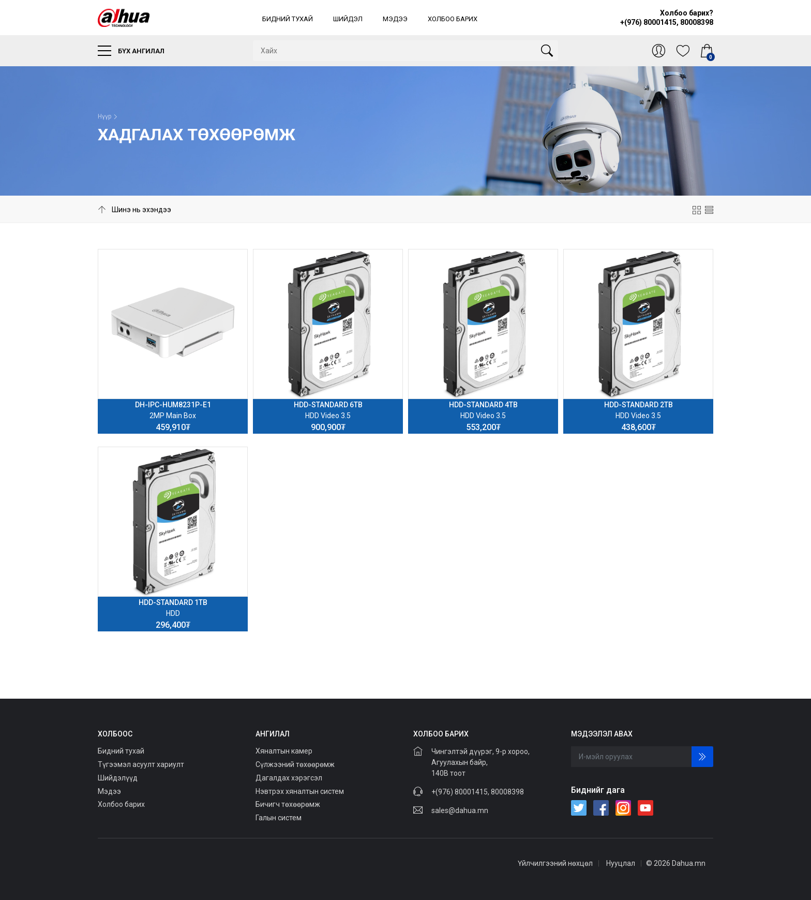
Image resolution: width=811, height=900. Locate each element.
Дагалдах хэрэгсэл (289, 778)
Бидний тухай (287, 19)
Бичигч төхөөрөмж (288, 804)
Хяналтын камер (284, 751)
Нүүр (104, 116)
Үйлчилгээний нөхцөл (555, 863)
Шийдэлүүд (118, 778)
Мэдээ (395, 19)
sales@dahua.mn (459, 810)
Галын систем (279, 818)
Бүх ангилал (131, 50)
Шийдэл (348, 19)
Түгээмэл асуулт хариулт (141, 764)
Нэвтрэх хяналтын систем (300, 791)
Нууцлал (620, 863)
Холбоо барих (452, 19)
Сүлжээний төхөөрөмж (295, 764)
